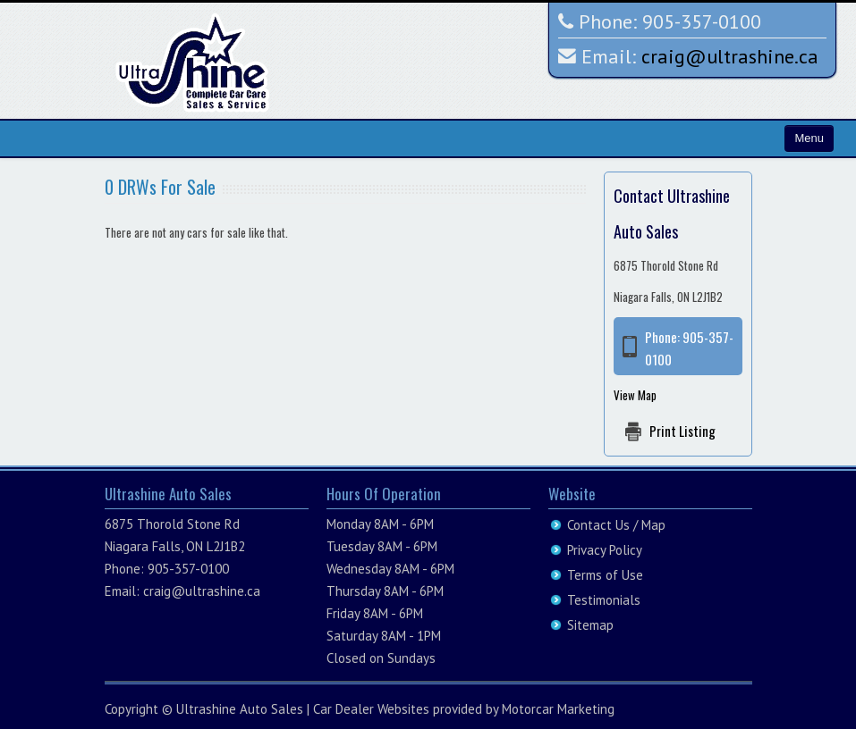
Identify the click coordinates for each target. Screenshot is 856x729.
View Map (635, 395)
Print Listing (682, 430)
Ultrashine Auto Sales (239, 708)
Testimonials (603, 599)
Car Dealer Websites (371, 708)
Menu (809, 138)
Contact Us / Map (616, 524)
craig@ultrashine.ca (729, 56)
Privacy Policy (604, 549)
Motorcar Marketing (558, 708)
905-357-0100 (701, 21)
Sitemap (590, 624)
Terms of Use (605, 574)
